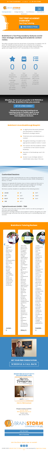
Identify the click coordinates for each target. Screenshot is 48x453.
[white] (11, 7)
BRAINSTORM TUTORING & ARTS (18, 448)
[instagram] (24, 446)
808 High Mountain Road (24, 411)
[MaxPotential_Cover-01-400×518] (24, 377)
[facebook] (21, 446)
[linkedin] (27, 446)
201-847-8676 (24, 410)
